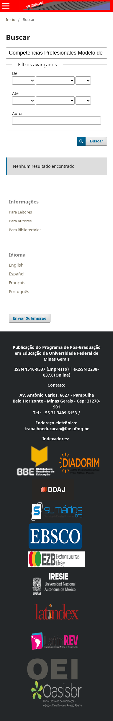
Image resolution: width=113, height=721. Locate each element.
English (16, 265)
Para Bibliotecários (25, 229)
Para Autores (20, 221)
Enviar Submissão (29, 318)
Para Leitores (20, 212)
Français (17, 282)
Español (16, 274)
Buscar (96, 141)
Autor (17, 113)
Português (19, 291)
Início (10, 19)
